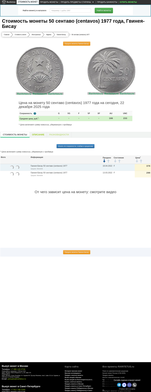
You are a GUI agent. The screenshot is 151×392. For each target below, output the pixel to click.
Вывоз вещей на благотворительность (78, 379)
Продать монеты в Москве (74, 384)
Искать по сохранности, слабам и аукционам (75, 146)
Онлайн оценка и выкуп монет (127, 380)
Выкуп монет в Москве (15, 366)
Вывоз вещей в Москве (73, 377)
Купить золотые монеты (73, 382)
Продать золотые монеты (74, 375)
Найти (104, 10)
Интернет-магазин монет (73, 371)
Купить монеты (128, 2)
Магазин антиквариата (73, 373)
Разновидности (59, 134)
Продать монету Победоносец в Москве (79, 388)
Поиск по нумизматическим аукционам (115, 371)
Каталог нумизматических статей (113, 377)
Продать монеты (49, 2)
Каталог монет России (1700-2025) (113, 373)
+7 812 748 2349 (18, 390)
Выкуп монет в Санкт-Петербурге (21, 386)
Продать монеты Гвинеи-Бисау (77, 44)
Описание (38, 134)
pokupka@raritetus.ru (17, 379)
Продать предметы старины (78, 2)
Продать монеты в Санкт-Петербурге (78, 386)
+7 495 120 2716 (18, 369)
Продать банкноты (107, 2)
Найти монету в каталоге (34, 10)
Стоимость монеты (15, 134)
